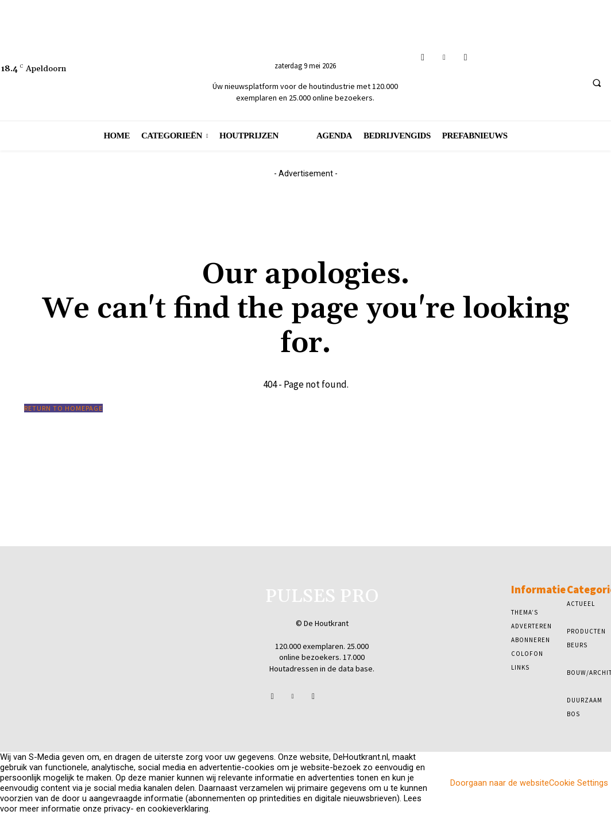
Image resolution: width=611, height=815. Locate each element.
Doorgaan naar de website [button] (499, 772)
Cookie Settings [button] (578, 772)
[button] (596, 82)
